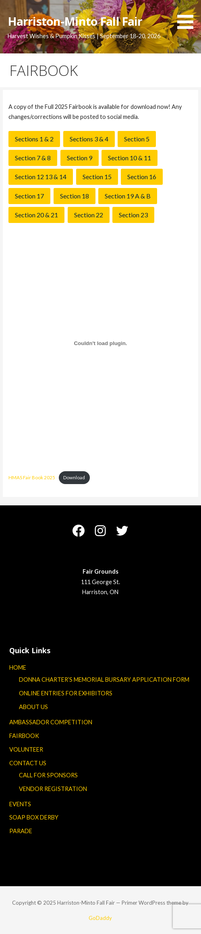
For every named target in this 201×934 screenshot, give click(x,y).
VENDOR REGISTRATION (53, 788)
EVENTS (20, 804)
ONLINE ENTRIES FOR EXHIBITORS (65, 693)
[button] (188, 16)
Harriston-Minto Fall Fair (75, 21)
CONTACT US (27, 763)
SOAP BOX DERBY (33, 817)
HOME (17, 667)
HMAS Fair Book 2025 (31, 477)
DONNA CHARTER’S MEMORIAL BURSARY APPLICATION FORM (104, 679)
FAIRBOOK (24, 735)
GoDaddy (100, 918)
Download (74, 477)
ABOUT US (33, 706)
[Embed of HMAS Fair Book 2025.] (100, 343)
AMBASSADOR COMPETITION (50, 722)
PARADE (20, 831)
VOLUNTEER (26, 749)
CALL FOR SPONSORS (48, 775)
